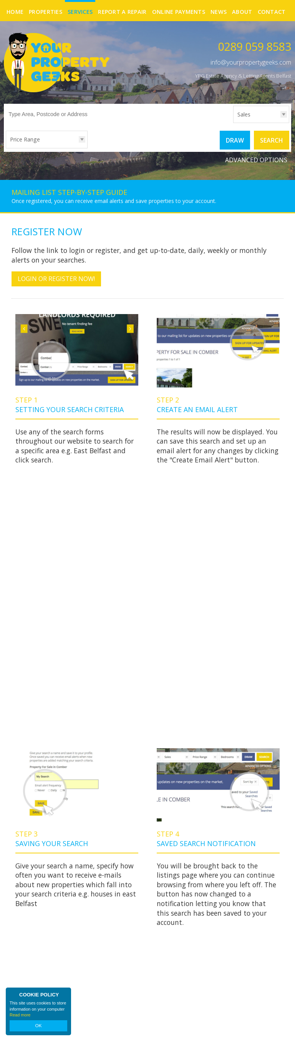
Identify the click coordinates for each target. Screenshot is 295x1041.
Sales (243, 114)
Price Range (25, 139)
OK (38, 1026)
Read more (20, 1015)
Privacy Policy (108, 1028)
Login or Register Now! (56, 278)
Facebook (271, 958)
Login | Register (271, 1029)
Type (233, 122)
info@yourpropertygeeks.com (250, 62)
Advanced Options (256, 159)
